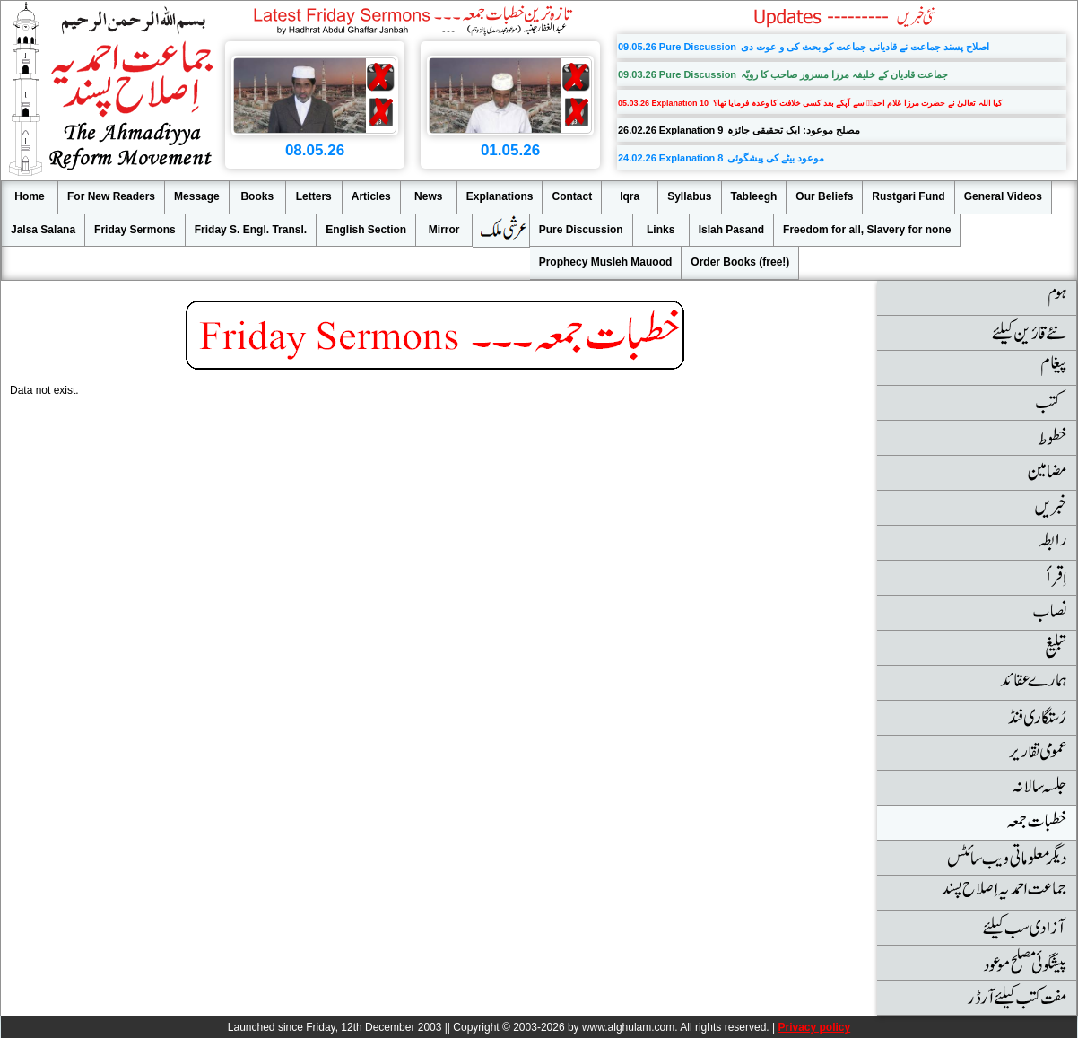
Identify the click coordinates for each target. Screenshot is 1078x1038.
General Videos (1003, 196)
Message (197, 196)
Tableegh (754, 196)
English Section (366, 229)
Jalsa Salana (43, 229)
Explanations (500, 196)
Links (660, 229)
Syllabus (689, 196)
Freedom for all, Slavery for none (867, 229)
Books (257, 196)
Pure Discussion (581, 229)
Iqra (629, 196)
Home (29, 196)
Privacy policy (814, 1027)
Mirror (444, 229)
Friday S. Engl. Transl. (251, 229)
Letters (314, 196)
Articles (371, 196)
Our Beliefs (824, 196)
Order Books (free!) (740, 262)
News (428, 196)
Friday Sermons (135, 229)
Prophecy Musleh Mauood (606, 262)
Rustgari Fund (908, 196)
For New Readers (111, 196)
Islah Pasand (731, 229)
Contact (572, 196)
